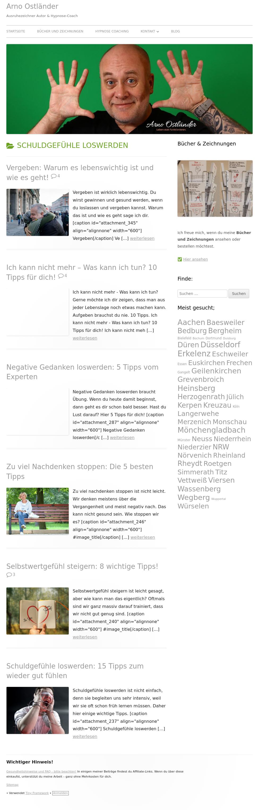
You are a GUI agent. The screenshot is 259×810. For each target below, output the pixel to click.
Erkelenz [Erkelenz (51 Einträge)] (194, 353)
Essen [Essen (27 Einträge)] (182, 364)
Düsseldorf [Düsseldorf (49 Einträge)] (220, 344)
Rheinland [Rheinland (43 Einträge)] (229, 455)
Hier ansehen (195, 259)
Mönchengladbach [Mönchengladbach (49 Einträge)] (211, 430)
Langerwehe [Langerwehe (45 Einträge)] (198, 413)
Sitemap (12, 785)
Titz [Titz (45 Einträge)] (221, 472)
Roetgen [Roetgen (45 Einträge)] (218, 463)
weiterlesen (142, 238)
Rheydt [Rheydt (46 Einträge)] (190, 463)
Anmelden (60, 793)
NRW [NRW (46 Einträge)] (221, 447)
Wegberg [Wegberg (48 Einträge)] (194, 497)
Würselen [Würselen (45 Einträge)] (193, 506)
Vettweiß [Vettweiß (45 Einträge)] (192, 480)
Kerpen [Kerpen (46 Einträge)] (190, 405)
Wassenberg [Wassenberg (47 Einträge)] (199, 489)
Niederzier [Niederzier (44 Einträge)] (194, 447)
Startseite (15, 31)
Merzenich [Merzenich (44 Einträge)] (194, 422)
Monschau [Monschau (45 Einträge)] (230, 422)
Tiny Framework (37, 793)
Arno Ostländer (32, 6)
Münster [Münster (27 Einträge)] (184, 440)
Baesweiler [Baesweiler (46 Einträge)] (225, 323)
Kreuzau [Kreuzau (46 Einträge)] (217, 405)
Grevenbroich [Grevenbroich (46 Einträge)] (201, 379)
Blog (175, 31)
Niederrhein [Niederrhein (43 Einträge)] (232, 439)
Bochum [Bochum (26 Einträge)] (198, 338)
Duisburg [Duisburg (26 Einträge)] (229, 338)
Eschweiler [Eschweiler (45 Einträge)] (230, 354)
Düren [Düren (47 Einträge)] (188, 345)
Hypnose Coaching (112, 31)
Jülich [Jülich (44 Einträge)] (235, 397)
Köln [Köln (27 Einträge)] (236, 406)
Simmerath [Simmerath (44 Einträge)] (196, 472)
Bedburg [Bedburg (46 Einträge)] (192, 331)
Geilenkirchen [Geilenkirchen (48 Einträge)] (216, 371)
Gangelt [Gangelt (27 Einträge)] (184, 372)
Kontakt (148, 31)
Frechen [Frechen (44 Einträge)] (239, 363)
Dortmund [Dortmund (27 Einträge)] (214, 338)
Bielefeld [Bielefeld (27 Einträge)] (184, 338)
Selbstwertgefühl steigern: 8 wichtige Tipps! (82, 566)
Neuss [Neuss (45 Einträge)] (202, 439)
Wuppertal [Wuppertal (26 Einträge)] (218, 499)
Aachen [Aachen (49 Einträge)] (191, 322)
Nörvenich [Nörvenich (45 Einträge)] (195, 455)
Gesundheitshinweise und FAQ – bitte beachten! (41, 771)
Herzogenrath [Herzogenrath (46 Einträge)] (201, 397)
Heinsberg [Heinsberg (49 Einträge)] (196, 388)
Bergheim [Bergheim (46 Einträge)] (225, 331)
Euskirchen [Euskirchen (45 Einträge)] (206, 363)
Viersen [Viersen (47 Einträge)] (221, 480)
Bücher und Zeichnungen (60, 31)
